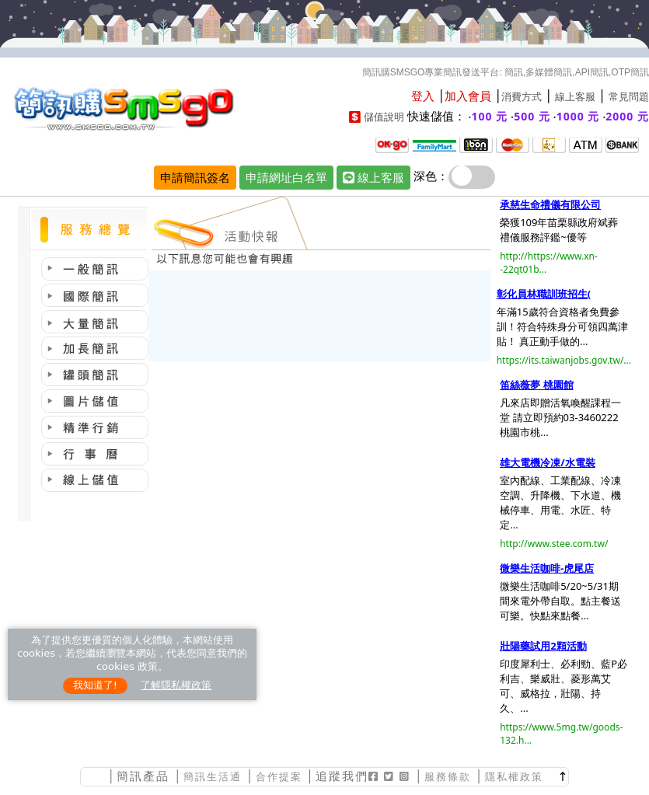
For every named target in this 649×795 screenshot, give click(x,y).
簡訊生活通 (212, 777)
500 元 (532, 116)
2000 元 (627, 116)
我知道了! (95, 685)
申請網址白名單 (286, 177)
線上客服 (575, 97)
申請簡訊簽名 (195, 177)
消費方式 (521, 97)
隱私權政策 (514, 777)
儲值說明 (384, 117)
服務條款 (447, 777)
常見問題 (629, 97)
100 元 (490, 116)
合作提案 (279, 777)
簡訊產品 (143, 776)
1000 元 (578, 116)
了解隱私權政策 (176, 685)
